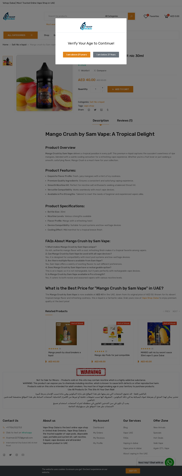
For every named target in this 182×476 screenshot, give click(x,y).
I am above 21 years (76, 54)
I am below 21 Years (106, 54)
